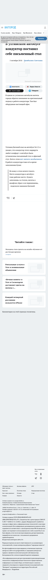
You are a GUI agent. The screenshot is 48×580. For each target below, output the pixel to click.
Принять (41, 38)
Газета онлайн (5, 33)
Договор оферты (21, 486)
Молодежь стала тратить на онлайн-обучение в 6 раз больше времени (24, 252)
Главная (4, 495)
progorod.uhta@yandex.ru (9, 514)
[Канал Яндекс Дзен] (15, 90)
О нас (33, 493)
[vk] (8, 198)
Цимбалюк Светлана (33, 60)
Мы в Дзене (37, 33)
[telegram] (14, 198)
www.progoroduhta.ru (18, 501)
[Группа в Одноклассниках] (40, 474)
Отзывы (19, 493)
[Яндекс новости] (34, 86)
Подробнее (15, 569)
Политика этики (21, 490)
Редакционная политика (38, 490)
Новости (19, 495)
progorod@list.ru (7, 511)
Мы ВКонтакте (27, 33)
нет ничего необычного (31, 159)
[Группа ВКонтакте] (15, 86)
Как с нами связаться (8, 493)
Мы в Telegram (16, 33)
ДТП (32, 486)
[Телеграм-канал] (34, 90)
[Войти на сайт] (45, 28)
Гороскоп (5, 490)
